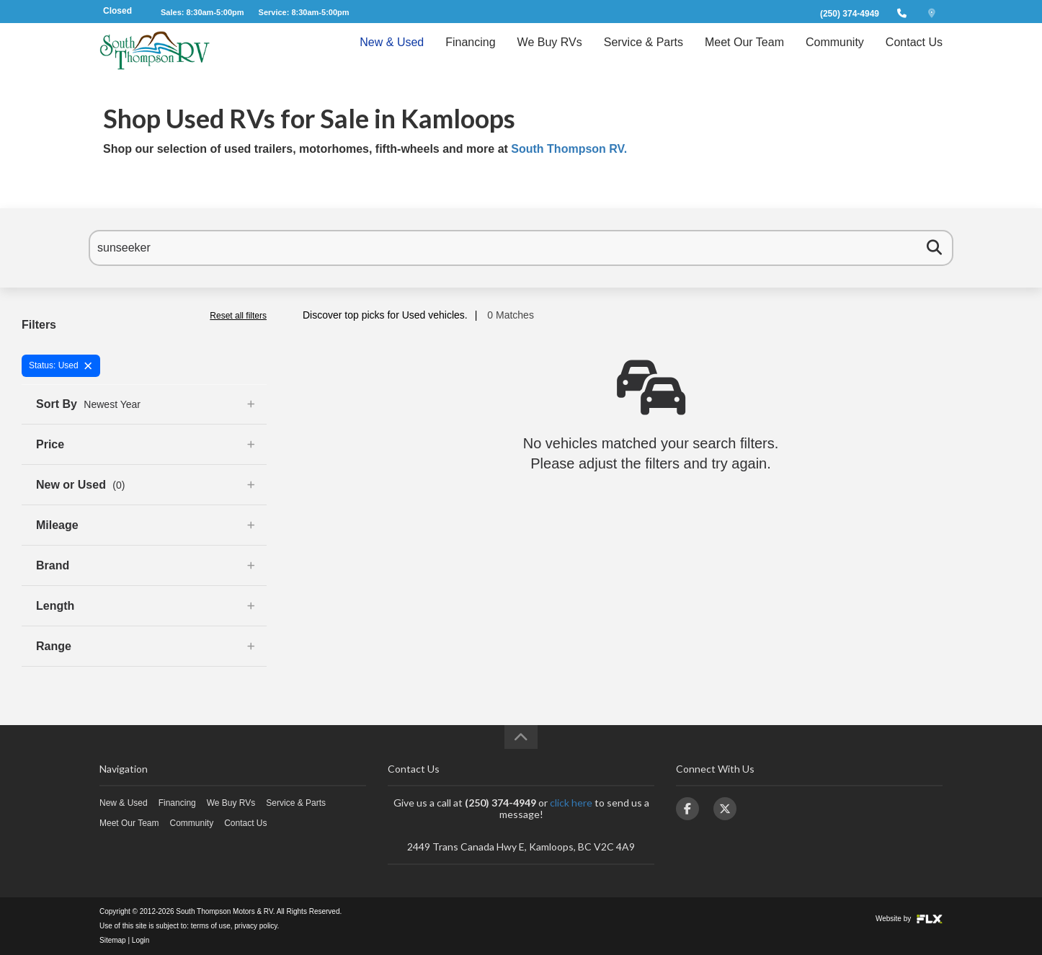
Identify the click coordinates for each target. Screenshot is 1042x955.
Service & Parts (643, 55)
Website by (909, 919)
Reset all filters (238, 316)
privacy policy (255, 926)
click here (571, 802)
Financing (470, 55)
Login (140, 940)
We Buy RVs (549, 55)
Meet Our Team (744, 55)
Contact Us (914, 55)
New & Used (392, 55)
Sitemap (112, 940)
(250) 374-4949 (849, 14)
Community (835, 55)
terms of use (211, 926)
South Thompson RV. (569, 149)
